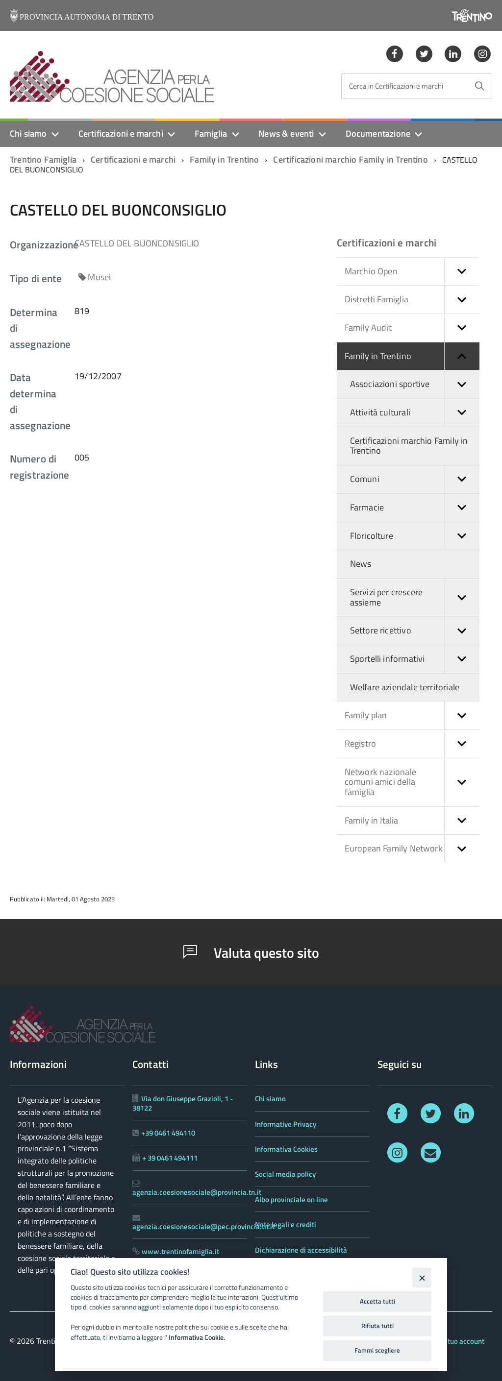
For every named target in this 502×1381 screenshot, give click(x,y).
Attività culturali (414, 413)
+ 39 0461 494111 (170, 1157)
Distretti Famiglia (412, 300)
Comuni (414, 479)
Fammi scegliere (377, 1350)
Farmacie (414, 508)
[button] (461, 272)
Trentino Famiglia (43, 159)
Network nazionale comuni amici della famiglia (412, 782)
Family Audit (412, 328)
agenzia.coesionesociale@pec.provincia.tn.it (203, 1226)
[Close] (421, 1277)
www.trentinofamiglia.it (180, 1251)
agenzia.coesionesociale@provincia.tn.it (196, 1192)
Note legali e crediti (285, 1224)
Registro (412, 744)
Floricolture (414, 536)
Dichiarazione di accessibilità (301, 1250)
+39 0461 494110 (168, 1133)
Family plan (412, 715)
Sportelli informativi (414, 659)
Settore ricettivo (414, 631)
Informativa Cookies (286, 1149)
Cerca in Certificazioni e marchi (396, 86)
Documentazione (378, 133)
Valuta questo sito (251, 952)
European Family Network (412, 849)
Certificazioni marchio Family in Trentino (350, 159)
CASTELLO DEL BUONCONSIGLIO (137, 243)
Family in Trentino (224, 159)
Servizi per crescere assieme (414, 597)
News (361, 563)
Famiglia (211, 133)
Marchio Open (412, 272)
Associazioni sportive (414, 384)
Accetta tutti (377, 1301)
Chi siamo (28, 133)
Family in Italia (412, 821)
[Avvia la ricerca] (479, 86)
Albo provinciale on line (291, 1199)
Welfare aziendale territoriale (404, 687)
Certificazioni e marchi (120, 133)
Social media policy (285, 1174)
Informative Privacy (285, 1124)
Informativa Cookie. (197, 1337)
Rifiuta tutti (377, 1326)
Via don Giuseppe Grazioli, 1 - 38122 (182, 1103)
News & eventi (286, 133)
